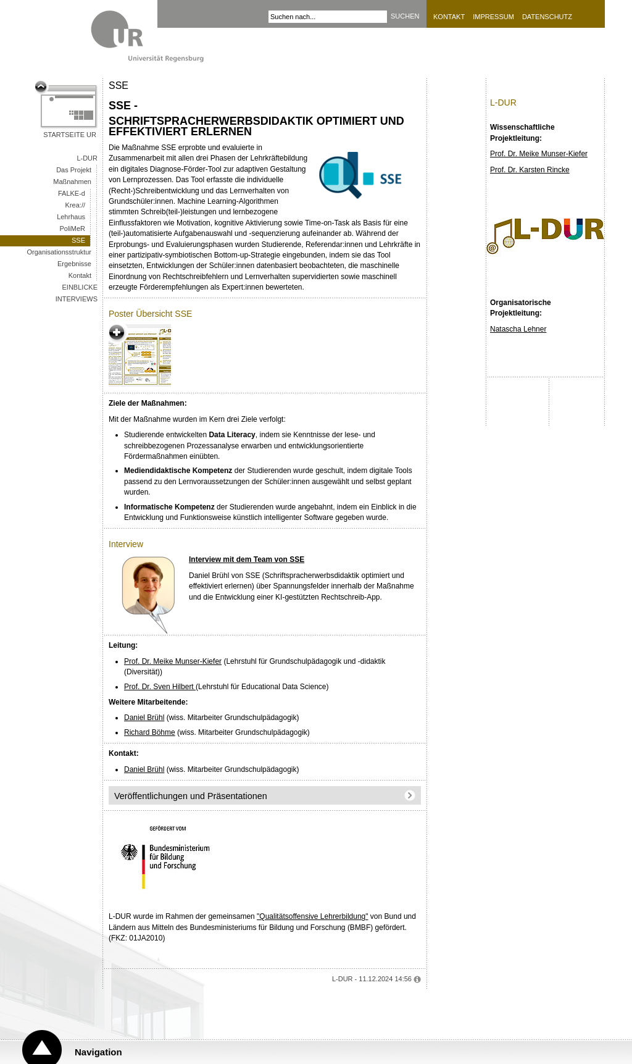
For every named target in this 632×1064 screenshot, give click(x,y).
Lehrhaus (71, 216)
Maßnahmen (72, 181)
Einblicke (80, 287)
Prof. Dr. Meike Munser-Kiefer (173, 661)
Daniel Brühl (144, 717)
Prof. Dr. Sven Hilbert (160, 686)
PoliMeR (72, 228)
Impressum (493, 16)
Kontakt (449, 16)
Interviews (77, 299)
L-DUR (87, 158)
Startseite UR (69, 134)
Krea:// (75, 205)
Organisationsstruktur (59, 252)
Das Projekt (73, 170)
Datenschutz (547, 16)
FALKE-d (71, 193)
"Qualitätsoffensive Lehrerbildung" (312, 916)
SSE (78, 240)
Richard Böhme (149, 732)
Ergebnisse (74, 263)
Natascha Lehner (518, 329)
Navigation (98, 1052)
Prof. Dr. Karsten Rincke (530, 169)
